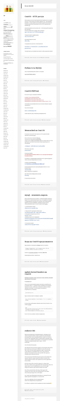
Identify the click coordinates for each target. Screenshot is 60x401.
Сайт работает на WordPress (30, 398)
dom (37, 119)
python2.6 (40, 80)
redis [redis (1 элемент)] (12, 37)
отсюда (35, 30)
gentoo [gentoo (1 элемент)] (10, 27)
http (39, 389)
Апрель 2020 (6, 93)
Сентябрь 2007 (6, 146)
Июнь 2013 (5, 113)
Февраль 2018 (6, 96)
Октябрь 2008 (6, 141)
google (37, 389)
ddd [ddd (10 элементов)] (5, 27)
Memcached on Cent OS (35, 130)
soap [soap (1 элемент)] (4, 40)
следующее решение (33, 252)
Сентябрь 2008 (6, 143)
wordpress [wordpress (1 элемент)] (5, 41)
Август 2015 (5, 105)
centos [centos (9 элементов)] (6, 25)
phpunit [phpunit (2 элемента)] (10, 36)
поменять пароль (39, 231)
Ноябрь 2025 (6, 72)
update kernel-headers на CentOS (36, 273)
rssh (37, 57)
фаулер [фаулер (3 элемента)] (5, 46)
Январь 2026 (6, 70)
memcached (38, 139)
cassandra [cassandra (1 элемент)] (9, 22)
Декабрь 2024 (6, 75)
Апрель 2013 (6, 116)
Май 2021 (5, 88)
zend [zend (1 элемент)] (7, 41)
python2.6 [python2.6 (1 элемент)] (8, 37)
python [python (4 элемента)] (5, 37)
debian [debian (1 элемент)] (8, 27)
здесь (34, 135)
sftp (39, 57)
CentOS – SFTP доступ (34, 16)
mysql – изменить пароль (36, 195)
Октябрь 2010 (6, 128)
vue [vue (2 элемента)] (12, 40)
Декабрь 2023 (6, 77)
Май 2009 (5, 138)
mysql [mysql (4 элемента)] (8, 34)
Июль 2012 (5, 121)
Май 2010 (5, 129)
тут (29, 25)
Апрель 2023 (6, 82)
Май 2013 (5, 115)
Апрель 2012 (6, 123)
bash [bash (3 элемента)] (7, 22)
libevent (38, 137)
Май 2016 (5, 103)
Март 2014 (5, 106)
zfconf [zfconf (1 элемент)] (12, 42)
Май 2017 (5, 100)
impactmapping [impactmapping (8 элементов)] (9, 30)
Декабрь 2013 (6, 108)
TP (4, 15)
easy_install (27, 74)
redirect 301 (30, 331)
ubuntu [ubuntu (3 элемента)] (9, 40)
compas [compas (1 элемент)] (10, 24)
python (38, 80)
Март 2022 (5, 85)
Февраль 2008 (6, 144)
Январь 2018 (6, 98)
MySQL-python (33, 74)
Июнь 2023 (5, 78)
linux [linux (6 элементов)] (5, 34)
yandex (43, 389)
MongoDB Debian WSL (7, 57)
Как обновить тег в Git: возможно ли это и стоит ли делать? (9, 54)
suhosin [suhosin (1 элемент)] (6, 40)
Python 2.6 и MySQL (33, 68)
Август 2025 (5, 73)
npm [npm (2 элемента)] (11, 33)
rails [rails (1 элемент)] (10, 37)
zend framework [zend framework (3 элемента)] (7, 42)
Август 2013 (5, 111)
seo (40, 389)
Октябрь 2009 (6, 134)
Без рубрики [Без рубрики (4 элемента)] (7, 44)
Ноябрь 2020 (6, 90)
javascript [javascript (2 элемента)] (6, 32)
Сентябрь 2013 (6, 110)
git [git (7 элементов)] (12, 27)
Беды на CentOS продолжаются (39, 241)
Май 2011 (5, 126)
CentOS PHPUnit (32, 91)
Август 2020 (5, 91)
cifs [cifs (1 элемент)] (8, 24)
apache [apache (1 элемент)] (4, 22)
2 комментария (46, 80)
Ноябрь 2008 (6, 139)
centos (35, 57)
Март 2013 (5, 118)
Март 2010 (5, 131)
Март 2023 (5, 83)
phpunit (40, 119)
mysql (35, 80)
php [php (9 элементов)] (7, 36)
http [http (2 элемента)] (4, 28)
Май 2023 (5, 80)
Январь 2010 (6, 133)
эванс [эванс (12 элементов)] (9, 46)
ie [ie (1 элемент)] (5, 28)
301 (35, 389)
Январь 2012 (6, 124)
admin (32, 57)
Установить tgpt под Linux (8, 58)
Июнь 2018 (5, 95)
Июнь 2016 (5, 101)
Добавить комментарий (45, 57)
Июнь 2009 (5, 136)
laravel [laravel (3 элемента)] (9, 32)
